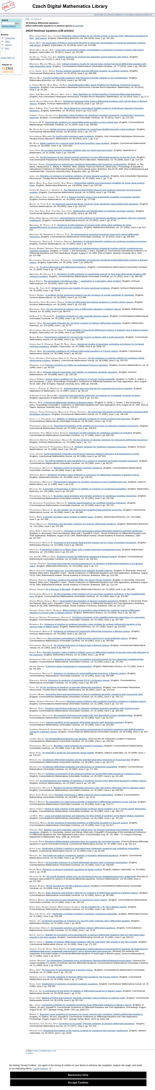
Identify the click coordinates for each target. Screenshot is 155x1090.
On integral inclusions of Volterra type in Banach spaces (81, 645)
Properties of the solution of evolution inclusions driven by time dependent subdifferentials (99, 659)
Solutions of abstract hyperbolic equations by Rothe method (72, 869)
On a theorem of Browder (58, 589)
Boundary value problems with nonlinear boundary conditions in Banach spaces (106, 701)
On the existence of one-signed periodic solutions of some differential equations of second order (87, 157)
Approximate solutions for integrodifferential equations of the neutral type (81, 122)
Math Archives (135, 15)
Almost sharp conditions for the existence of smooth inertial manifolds (80, 379)
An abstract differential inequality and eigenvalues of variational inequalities (79, 767)
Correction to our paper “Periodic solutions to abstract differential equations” (97, 1023)
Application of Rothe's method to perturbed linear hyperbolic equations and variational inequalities (90, 848)
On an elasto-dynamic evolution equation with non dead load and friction (76, 150)
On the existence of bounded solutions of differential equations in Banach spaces (88, 823)
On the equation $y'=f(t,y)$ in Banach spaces (68, 886)
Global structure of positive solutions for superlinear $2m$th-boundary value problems (92, 129)
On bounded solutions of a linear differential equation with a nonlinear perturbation (87, 862)
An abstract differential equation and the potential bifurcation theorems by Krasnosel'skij (86, 760)
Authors (8, 45)
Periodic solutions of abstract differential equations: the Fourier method (82, 977)
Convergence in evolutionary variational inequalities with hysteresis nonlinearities (86, 164)
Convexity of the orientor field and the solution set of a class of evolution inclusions (95, 542)
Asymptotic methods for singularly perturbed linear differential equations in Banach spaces (87, 1005)
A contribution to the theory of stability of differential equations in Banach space (82, 991)
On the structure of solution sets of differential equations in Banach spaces (84, 309)
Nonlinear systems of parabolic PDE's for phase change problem (79, 580)
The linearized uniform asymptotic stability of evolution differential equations (80, 855)
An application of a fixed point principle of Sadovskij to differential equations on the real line (91, 802)
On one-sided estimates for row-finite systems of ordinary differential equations (82, 323)
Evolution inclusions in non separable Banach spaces (82, 316)
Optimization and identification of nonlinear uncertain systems (103, 211)
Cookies (29, 1053)
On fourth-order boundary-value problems (73, 136)
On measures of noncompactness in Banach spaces (67, 970)
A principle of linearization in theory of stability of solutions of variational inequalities (84, 489)
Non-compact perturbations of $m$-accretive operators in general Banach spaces (88, 638)
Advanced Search (9, 26)
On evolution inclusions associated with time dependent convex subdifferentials (93, 715)
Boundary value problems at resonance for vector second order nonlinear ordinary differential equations (91, 1014)
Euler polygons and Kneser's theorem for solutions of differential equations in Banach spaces (92, 893)
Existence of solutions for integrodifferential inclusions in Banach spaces (90, 673)
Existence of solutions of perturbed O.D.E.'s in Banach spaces (78, 680)
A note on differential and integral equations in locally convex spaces (99, 302)
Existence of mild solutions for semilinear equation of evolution (100, 433)
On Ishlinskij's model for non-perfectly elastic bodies (68, 753)
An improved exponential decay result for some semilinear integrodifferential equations (95, 204)
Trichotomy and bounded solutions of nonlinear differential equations (82, 524)
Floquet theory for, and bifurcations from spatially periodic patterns (79, 570)
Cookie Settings (42, 1074)
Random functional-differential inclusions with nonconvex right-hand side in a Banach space (99, 788)
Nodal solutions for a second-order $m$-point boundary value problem (74, 143)
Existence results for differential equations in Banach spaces (87, 556)
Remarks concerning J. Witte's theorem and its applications (84, 795)
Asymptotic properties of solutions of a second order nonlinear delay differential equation (86, 921)
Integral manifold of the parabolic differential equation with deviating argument (85, 722)
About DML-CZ (100, 15)
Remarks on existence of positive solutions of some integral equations (74, 176)
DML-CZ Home (33, 19)
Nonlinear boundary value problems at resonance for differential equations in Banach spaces (93, 475)
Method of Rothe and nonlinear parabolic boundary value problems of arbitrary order (83, 998)
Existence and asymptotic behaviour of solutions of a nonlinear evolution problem (99, 395)
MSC (7, 48)
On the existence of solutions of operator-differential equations (71, 687)
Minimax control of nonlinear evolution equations (78, 468)
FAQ (110, 15)
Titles (7, 41)
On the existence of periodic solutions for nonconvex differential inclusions (110, 440)
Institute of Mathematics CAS (44, 1051)
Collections (10, 38)
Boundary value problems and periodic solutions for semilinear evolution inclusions (95, 496)
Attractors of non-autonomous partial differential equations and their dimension (103, 531)
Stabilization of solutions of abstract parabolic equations (70, 984)
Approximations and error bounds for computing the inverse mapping (98, 388)
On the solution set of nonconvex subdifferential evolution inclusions (88, 510)
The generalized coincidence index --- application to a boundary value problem (82, 281)
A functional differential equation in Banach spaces (68, 402)
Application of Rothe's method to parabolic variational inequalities (84, 914)
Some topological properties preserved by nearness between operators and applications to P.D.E (91, 454)
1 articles (77, 26)
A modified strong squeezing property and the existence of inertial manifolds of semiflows (90, 295)
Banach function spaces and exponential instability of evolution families (104, 197)
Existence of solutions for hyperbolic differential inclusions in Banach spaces (92, 631)
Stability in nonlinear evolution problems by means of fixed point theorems (93, 419)
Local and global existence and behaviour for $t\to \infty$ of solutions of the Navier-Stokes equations (94, 816)
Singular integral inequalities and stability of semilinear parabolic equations (80, 372)
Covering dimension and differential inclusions (63, 267)
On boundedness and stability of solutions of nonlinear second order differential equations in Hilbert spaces (93, 781)
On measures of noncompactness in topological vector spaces (76, 900)
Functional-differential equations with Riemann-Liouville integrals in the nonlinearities (85, 78)
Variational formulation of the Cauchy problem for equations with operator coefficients (85, 1030)
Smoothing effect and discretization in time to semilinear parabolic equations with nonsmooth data (94, 694)
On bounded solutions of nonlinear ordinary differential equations (83, 928)
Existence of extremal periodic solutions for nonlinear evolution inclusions (109, 241)
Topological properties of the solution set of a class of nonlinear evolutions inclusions (96, 426)
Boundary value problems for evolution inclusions (78, 746)
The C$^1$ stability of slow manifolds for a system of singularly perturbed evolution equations (91, 461)
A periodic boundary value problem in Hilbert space (68, 517)
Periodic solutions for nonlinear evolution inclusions (101, 447)
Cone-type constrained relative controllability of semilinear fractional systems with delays (100, 50)
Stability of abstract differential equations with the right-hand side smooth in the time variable (91, 942)
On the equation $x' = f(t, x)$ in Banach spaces (104, 907)
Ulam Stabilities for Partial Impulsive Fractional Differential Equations (107, 94)
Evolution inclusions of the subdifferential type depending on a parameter (108, 617)
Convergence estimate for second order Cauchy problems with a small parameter (84, 337)
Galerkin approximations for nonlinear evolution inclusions (97, 503)
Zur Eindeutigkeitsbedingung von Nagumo (66, 739)
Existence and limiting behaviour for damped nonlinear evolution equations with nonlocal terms (92, 708)
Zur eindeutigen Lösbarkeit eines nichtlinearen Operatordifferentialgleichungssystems (88, 960)
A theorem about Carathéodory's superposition (69, 666)
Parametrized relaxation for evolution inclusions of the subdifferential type (90, 482)
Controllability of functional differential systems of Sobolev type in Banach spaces (107, 330)
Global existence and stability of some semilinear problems (81, 288)
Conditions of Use (120, 15)
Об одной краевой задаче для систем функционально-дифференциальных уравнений (91, 876)
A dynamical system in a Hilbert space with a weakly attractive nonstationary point (80, 549)
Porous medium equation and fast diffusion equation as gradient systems (92, 71)
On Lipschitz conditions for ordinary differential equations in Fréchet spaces (80, 351)
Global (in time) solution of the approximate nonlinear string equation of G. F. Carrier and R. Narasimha (95, 809)
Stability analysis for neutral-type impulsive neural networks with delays (92, 57)
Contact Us (147, 15)
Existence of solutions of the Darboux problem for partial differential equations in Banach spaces (93, 774)
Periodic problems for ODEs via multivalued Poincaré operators (77, 365)
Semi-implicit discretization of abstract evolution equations (89, 601)
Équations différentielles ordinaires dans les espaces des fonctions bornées (82, 841)
